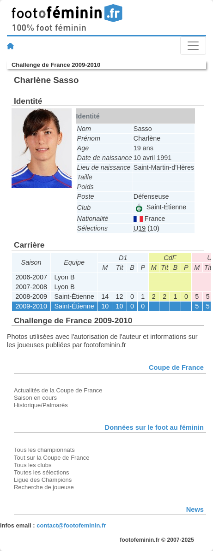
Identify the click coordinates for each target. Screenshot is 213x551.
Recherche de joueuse (44, 487)
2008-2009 (31, 296)
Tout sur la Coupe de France (51, 457)
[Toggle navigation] (193, 45)
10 (105, 306)
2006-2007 (31, 277)
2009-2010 (31, 306)
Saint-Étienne (160, 207)
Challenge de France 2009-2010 (56, 64)
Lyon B (64, 277)
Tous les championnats (44, 449)
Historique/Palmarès (41, 405)
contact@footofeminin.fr (71, 525)
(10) (146, 228)
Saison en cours (35, 397)
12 (119, 296)
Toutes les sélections (41, 472)
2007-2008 (31, 286)
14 (105, 296)
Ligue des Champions (43, 479)
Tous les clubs (32, 465)
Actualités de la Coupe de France (58, 390)
